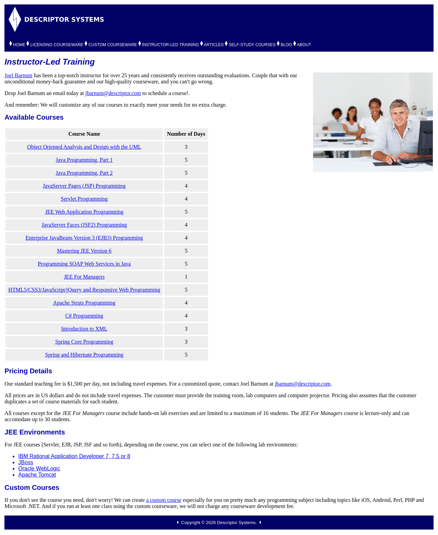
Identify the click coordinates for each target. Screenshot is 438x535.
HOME (19, 44)
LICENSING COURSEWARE (56, 44)
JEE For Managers (84, 277)
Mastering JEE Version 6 (84, 251)
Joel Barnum (18, 75)
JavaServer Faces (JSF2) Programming (84, 225)
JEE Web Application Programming (84, 212)
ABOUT (304, 44)
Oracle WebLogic (39, 468)
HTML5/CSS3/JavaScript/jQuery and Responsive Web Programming (84, 290)
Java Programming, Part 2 (84, 173)
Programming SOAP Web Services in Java (84, 264)
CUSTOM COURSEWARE (112, 44)
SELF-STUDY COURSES (252, 44)
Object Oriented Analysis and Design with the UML (84, 147)
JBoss (25, 462)
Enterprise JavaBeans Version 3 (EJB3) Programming (84, 238)
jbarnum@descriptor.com (113, 93)
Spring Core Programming (84, 342)
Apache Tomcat (37, 475)
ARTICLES (213, 44)
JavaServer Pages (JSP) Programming (84, 186)
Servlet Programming (84, 199)
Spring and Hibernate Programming (84, 355)
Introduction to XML (84, 329)
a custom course (163, 500)
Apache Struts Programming (84, 303)
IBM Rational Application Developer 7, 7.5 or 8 (74, 456)
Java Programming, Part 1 (84, 160)
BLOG (286, 44)
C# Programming (84, 316)
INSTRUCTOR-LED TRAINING (170, 44)
